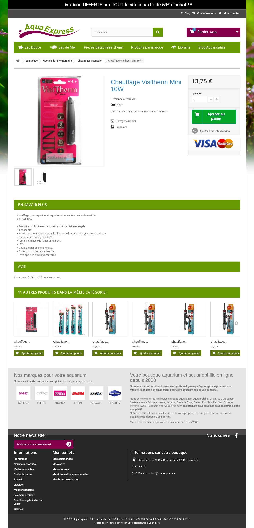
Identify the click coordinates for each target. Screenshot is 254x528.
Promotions (20, 458)
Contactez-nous (206, 13)
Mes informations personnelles (70, 474)
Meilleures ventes (24, 469)
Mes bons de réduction (66, 479)
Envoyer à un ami (126, 121)
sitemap (18, 509)
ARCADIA (60, 403)
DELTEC (41, 403)
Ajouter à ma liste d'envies (214, 131)
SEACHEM (114, 403)
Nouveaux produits (25, 464)
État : (113, 104)
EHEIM (78, 403)
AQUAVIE (96, 403)
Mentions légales (24, 489)
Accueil (18, 479)
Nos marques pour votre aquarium (50, 375)
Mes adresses (61, 469)
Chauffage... (22, 341)
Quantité (196, 93)
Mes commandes (63, 458)
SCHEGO (23, 403)
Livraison (19, 484)
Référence (116, 99)
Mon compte (230, 13)
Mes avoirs (59, 464)
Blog (187, 13)
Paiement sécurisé (24, 495)
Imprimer (122, 127)
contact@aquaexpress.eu (161, 473)
